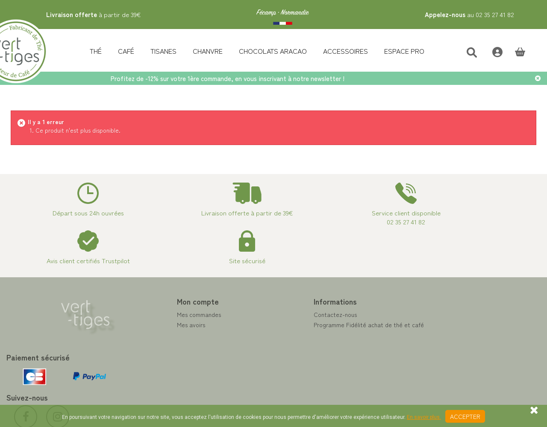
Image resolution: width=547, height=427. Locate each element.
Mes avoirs (157, 324)
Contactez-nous (301, 314)
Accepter (465, 416)
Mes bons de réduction (173, 355)
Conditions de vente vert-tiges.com (327, 355)
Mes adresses (161, 335)
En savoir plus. (424, 417)
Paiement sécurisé (304, 335)
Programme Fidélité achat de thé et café (335, 324)
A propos (292, 345)
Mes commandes (165, 314)
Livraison (291, 365)
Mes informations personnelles (183, 345)
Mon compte (164, 301)
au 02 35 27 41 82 (469, 14)
